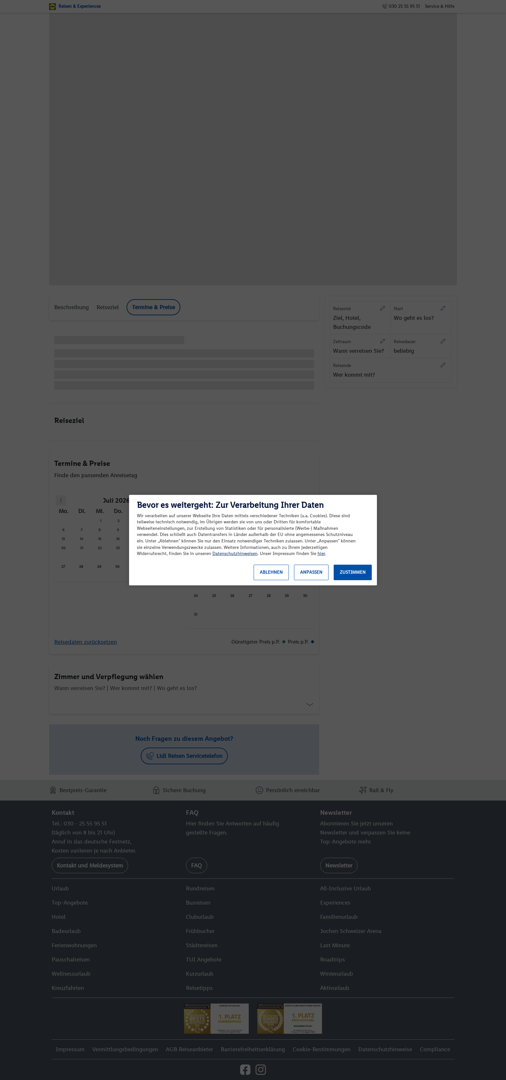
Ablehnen (271, 572)
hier (321, 553)
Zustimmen (353, 572)
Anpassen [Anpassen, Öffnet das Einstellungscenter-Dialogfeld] (311, 572)
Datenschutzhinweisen (235, 553)
